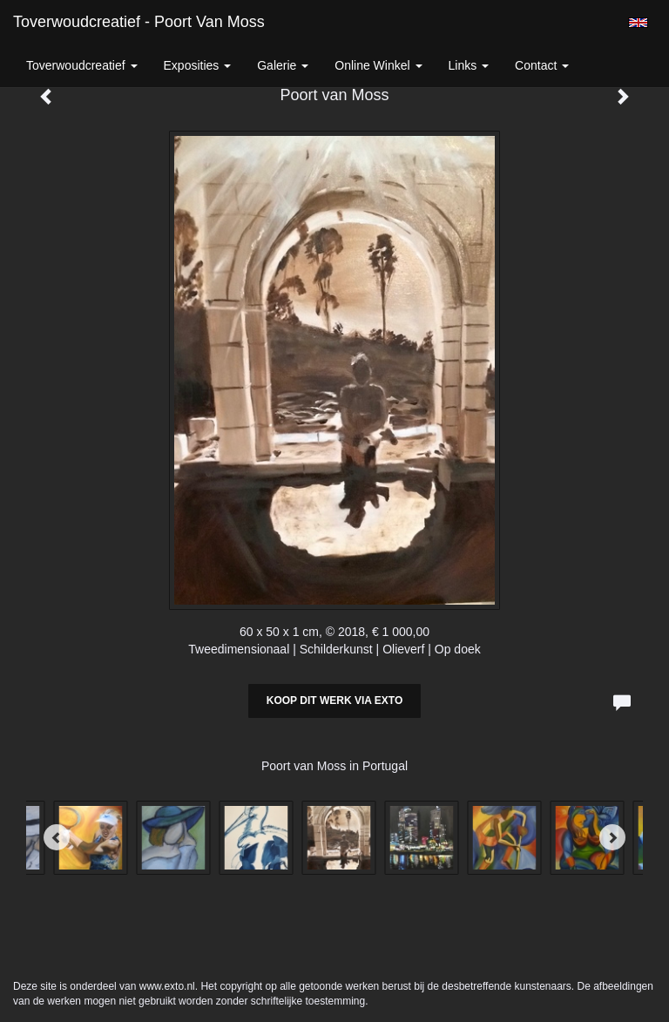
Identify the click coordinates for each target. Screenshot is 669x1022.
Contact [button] (542, 65)
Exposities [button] (198, 65)
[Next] (612, 837)
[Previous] (57, 837)
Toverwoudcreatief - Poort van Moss (139, 21)
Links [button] (469, 65)
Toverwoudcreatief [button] (82, 65)
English (638, 22)
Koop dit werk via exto (334, 700)
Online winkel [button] (378, 65)
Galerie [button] (282, 65)
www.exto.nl (167, 986)
